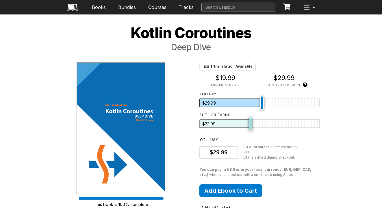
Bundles (127, 7)
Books (99, 7)
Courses (157, 7)
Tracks (186, 7)
